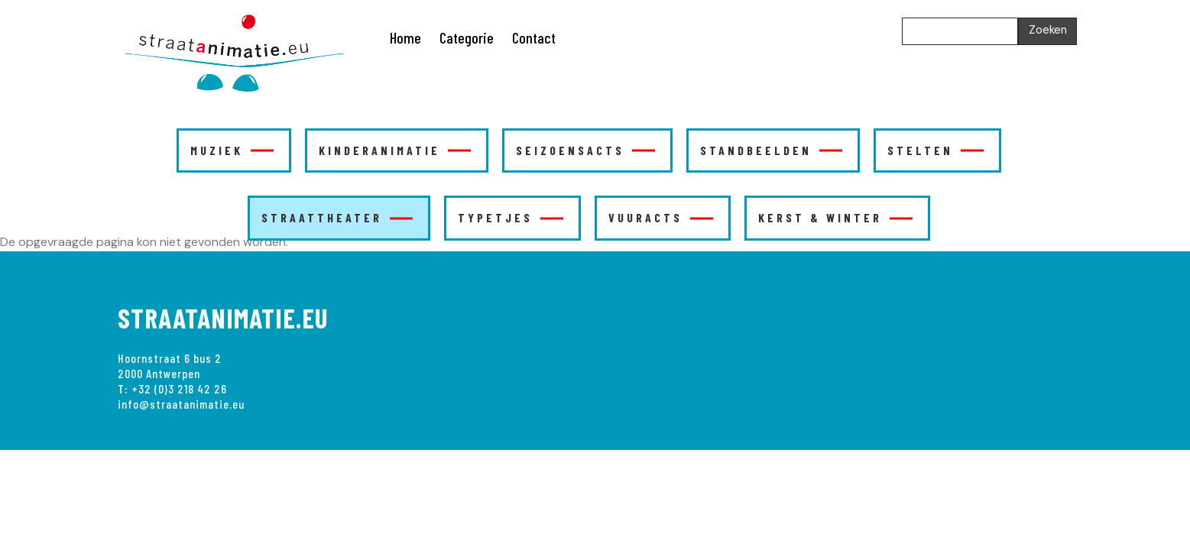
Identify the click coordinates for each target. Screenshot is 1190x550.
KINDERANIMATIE (395, 150)
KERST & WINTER (835, 217)
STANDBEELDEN (771, 150)
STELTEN (935, 150)
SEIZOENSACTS (585, 150)
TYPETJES (510, 217)
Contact (534, 37)
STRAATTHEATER (337, 217)
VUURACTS (660, 217)
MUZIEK (232, 150)
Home (405, 37)
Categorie (466, 37)
